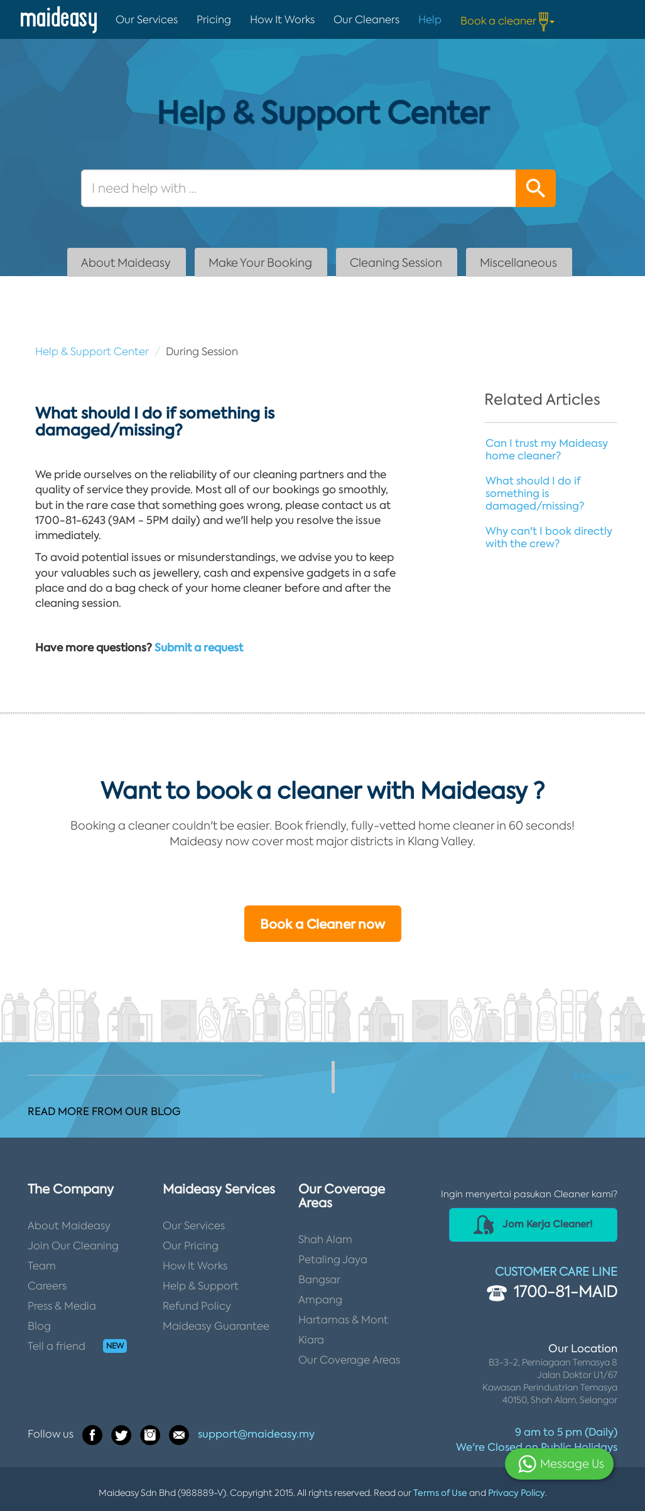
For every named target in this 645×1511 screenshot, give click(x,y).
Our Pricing (191, 1245)
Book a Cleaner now (322, 924)
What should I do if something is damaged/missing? (534, 493)
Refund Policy (197, 1306)
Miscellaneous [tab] (518, 262)
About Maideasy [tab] (126, 262)
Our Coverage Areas (349, 1360)
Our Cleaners (366, 19)
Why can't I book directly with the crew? (548, 537)
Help (430, 19)
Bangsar (319, 1279)
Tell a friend (56, 1346)
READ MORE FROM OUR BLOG (104, 1111)
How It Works (282, 19)
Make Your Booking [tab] (260, 262)
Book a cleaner (507, 22)
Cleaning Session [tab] (396, 262)
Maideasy (602, 1077)
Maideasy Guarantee (216, 1326)
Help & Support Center (92, 351)
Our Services (147, 19)
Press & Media (62, 1306)
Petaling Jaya (332, 1259)
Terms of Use (440, 1492)
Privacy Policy (516, 1492)
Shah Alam (325, 1239)
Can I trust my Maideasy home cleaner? (546, 449)
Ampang (320, 1299)
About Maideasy (69, 1225)
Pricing (214, 19)
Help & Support (201, 1286)
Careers (47, 1286)
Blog (39, 1326)
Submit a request (198, 647)
